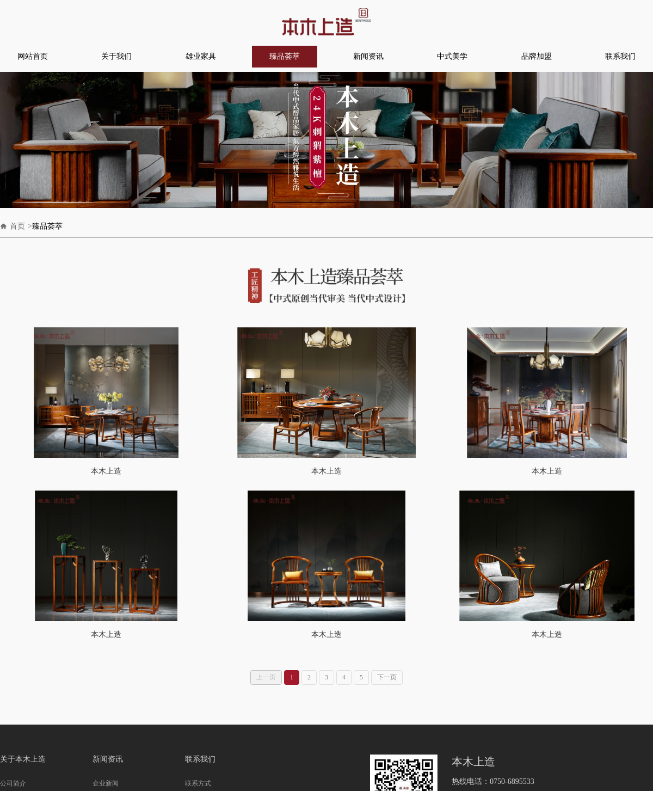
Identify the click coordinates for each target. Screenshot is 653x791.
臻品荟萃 (284, 56)
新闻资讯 (368, 56)
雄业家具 (201, 56)
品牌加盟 (536, 56)
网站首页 (32, 56)
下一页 (387, 677)
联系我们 (620, 56)
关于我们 (116, 56)
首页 (17, 226)
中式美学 (452, 56)
